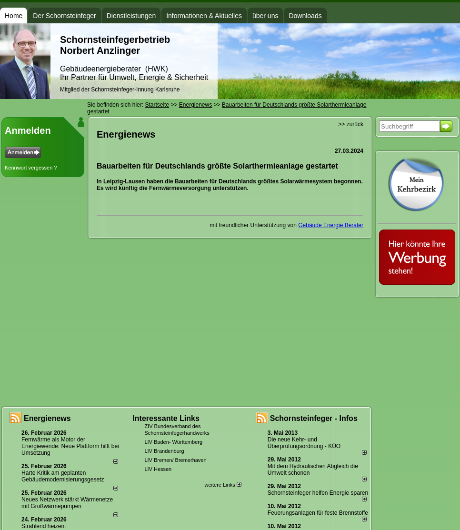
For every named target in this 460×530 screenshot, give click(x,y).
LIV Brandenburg (164, 451)
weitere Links (222, 485)
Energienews (47, 418)
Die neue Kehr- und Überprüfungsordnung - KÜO (304, 443)
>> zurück (350, 124)
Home (13, 16)
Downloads (305, 16)
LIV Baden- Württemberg (173, 442)
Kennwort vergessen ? (31, 167)
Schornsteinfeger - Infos (314, 418)
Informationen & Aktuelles (204, 16)
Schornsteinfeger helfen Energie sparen (318, 493)
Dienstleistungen (131, 16)
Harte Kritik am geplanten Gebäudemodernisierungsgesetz (62, 476)
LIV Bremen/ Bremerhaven (175, 460)
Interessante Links (166, 418)
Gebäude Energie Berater (330, 225)
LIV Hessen (157, 469)
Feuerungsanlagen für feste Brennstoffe (318, 513)
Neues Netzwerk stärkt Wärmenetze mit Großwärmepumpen (67, 503)
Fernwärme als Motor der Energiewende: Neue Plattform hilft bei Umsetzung (70, 446)
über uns (265, 16)
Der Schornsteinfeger (64, 16)
